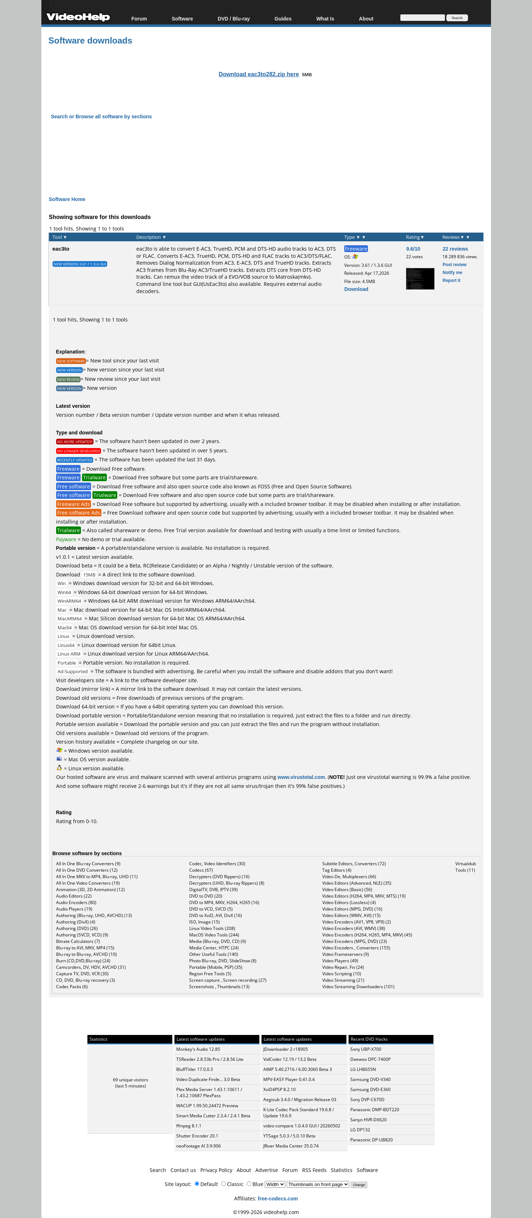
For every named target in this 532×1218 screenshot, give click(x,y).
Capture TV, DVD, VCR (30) (82, 974)
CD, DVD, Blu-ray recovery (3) (85, 980)
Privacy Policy (216, 1170)
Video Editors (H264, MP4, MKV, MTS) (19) (364, 896)
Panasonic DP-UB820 (371, 1140)
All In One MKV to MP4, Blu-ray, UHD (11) (97, 876)
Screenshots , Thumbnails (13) (219, 987)
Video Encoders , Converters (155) (356, 948)
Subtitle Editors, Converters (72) (354, 864)
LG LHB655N (363, 1069)
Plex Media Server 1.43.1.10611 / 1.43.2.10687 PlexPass (209, 1092)
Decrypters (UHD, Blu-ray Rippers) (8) (226, 883)
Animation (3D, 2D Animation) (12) (90, 889)
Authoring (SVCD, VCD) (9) (82, 935)
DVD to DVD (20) (205, 896)
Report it (451, 280)
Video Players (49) (340, 961)
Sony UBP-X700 (365, 1049)
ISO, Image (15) (204, 922)
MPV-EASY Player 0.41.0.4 (289, 1079)
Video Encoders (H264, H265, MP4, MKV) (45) (367, 935)
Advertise (266, 1170)
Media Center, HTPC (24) (214, 948)
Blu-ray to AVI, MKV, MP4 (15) (85, 948)
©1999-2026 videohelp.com (266, 1212)
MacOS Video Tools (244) (214, 935)
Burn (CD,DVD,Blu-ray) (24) (83, 961)
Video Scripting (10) (341, 974)
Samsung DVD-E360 (370, 1089)
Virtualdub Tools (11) (465, 867)
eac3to (61, 248)
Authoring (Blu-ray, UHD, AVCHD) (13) (94, 915)
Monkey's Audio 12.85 (198, 1049)
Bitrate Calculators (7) (78, 941)
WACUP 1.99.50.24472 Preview (207, 1106)
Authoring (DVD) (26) (77, 928)
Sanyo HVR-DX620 (368, 1120)
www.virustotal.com (301, 777)
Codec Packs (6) (72, 987)
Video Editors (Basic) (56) (347, 889)
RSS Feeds (314, 1170)
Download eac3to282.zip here (259, 74)
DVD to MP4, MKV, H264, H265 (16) (224, 902)
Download (356, 289)
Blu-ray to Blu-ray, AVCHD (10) (86, 954)
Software (182, 18)
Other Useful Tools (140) (213, 954)
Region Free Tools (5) (210, 974)
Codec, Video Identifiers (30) (217, 864)
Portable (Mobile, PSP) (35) (215, 967)
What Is (325, 18)
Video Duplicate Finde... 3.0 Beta (208, 1079)
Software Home (67, 199)
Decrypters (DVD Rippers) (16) (219, 876)
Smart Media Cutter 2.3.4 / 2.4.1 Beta (213, 1116)
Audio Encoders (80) (76, 902)
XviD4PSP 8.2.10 (279, 1089)
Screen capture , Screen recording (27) (228, 980)
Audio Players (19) (74, 909)
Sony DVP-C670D (367, 1099)
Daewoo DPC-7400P (370, 1059)
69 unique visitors (130, 1080)
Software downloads (90, 40)
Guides (282, 18)
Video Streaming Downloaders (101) (358, 987)
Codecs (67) (201, 870)
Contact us (183, 1170)
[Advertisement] (266, 151)
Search (158, 1170)
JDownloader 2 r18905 (285, 1049)
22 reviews (455, 248)
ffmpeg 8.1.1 (188, 1126)
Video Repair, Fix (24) (343, 967)
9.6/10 (413, 248)
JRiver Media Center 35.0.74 (291, 1146)
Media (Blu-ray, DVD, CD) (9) (217, 941)
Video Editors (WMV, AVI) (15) (351, 915)
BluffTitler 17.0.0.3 (194, 1069)
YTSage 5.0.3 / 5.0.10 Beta (289, 1136)
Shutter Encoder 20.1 (197, 1136)
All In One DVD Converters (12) (87, 870)
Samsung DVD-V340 (370, 1079)
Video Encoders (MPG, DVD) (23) (354, 941)
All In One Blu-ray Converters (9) (88, 864)
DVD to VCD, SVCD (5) (211, 909)
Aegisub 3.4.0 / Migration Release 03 (299, 1099)
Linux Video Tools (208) (212, 928)
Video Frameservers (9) (345, 954)
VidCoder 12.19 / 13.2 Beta (290, 1059)
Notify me (452, 272)
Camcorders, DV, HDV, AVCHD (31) (91, 967)
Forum (139, 18)
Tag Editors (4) (336, 870)
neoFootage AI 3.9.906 (198, 1146)
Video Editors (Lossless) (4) (349, 902)
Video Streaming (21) (343, 980)
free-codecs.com (278, 1198)
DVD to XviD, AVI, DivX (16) (215, 915)
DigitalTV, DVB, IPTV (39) (213, 889)
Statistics (342, 1170)
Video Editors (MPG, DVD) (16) (352, 909)
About (366, 18)
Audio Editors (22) (74, 896)
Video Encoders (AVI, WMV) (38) (353, 928)
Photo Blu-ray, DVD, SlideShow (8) (222, 961)
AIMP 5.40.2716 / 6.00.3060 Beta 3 (297, 1069)
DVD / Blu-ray (234, 18)
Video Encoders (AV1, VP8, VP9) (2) (356, 922)
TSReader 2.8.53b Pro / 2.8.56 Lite (210, 1059)
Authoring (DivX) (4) (75, 922)
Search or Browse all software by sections (101, 116)
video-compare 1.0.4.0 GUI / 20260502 (301, 1126)
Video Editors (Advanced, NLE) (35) (356, 883)
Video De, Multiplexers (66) (349, 876)
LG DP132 (360, 1130)
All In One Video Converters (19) (88, 883)
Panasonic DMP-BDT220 (374, 1110)
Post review (454, 264)
